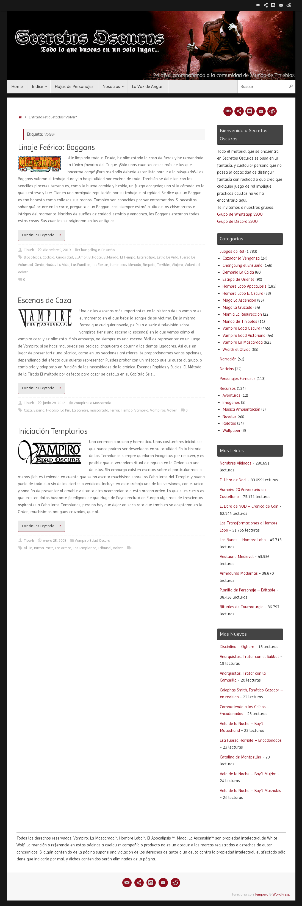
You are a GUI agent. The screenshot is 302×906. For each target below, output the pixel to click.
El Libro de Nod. (233, 479)
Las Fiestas (100, 265)
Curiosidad (64, 257)
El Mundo (111, 257)
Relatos (229, 423)
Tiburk (29, 250)
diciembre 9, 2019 (57, 250)
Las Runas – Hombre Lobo (243, 539)
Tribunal (104, 548)
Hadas (51, 265)
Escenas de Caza (44, 300)
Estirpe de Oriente (238, 279)
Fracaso (52, 410)
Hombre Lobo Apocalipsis (245, 286)
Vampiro (141, 410)
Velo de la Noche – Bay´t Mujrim (248, 773)
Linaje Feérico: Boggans (56, 147)
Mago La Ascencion (239, 300)
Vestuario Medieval (237, 556)
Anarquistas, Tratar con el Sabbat (249, 656)
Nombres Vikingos (235, 463)
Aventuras (231, 395)
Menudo (134, 265)
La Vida (63, 265)
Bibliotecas (32, 257)
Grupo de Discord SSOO (237, 221)
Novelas (230, 416)
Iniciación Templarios (52, 431)
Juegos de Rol (232, 251)
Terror (114, 410)
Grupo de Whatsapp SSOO (240, 214)
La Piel (65, 410)
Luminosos (118, 265)
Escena (39, 410)
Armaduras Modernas (239, 573)
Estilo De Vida (167, 257)
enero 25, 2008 (54, 540)
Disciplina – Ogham (237, 646)
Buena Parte (43, 548)
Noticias (227, 368)
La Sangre (80, 410)
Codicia (48, 257)
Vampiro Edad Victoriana (244, 335)
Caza (28, 410)
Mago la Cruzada (237, 307)
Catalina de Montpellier (240, 757)
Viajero (177, 265)
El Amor (81, 257)
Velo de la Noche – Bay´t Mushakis (250, 790)
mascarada (99, 410)
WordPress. (281, 894)
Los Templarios (84, 548)
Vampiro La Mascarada (92, 403)
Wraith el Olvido (237, 349)
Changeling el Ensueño (97, 250)
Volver (23, 272)
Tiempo (127, 410)
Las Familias (80, 265)
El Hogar (95, 257)
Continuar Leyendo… (42, 235)
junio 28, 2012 (54, 403)
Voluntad (192, 265)
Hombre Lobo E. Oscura (243, 293)
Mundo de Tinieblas (240, 321)
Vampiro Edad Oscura (92, 540)
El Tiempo (127, 257)
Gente (39, 265)
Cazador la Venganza (241, 258)
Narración (228, 359)
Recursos (228, 388)
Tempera (261, 894)
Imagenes (231, 402)
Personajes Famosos (238, 378)
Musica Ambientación (241, 409)
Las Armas (63, 548)
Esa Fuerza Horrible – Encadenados (251, 740)
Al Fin (28, 548)
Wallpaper (231, 430)
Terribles (163, 265)
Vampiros (157, 410)
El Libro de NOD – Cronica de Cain (249, 506)
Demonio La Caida (238, 272)
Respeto (149, 265)
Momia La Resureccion (242, 314)
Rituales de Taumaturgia (242, 606)
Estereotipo (146, 257)
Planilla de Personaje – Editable (247, 590)
